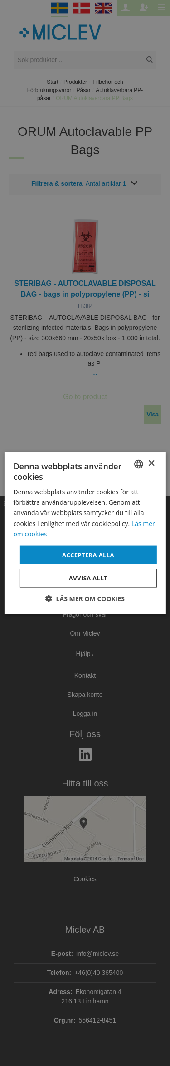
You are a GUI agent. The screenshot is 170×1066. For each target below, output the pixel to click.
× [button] (151, 463)
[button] (85, 598)
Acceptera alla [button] (88, 554)
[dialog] (85, 533)
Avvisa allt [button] (88, 578)
